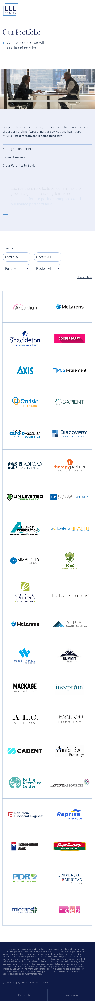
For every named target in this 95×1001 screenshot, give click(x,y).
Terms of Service (70, 995)
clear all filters (84, 277)
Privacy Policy (25, 995)
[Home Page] (10, 9)
